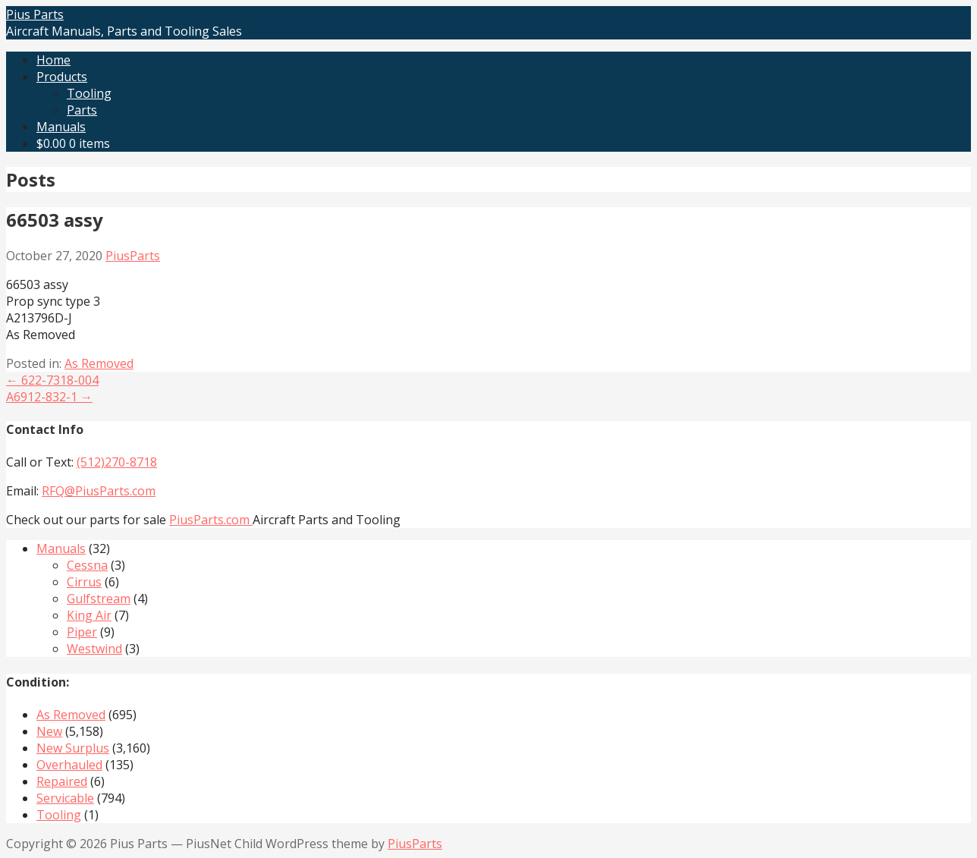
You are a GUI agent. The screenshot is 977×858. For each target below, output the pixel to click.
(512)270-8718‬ (117, 462)
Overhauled (69, 764)
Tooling (89, 93)
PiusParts (132, 255)
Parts (82, 110)
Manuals (61, 126)
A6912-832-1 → (49, 396)
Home (53, 60)
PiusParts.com (211, 519)
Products (61, 76)
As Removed (99, 363)
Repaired (61, 781)
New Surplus (72, 748)
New (49, 731)
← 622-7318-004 (52, 380)
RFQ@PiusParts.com (99, 490)
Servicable (65, 798)
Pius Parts (35, 14)
